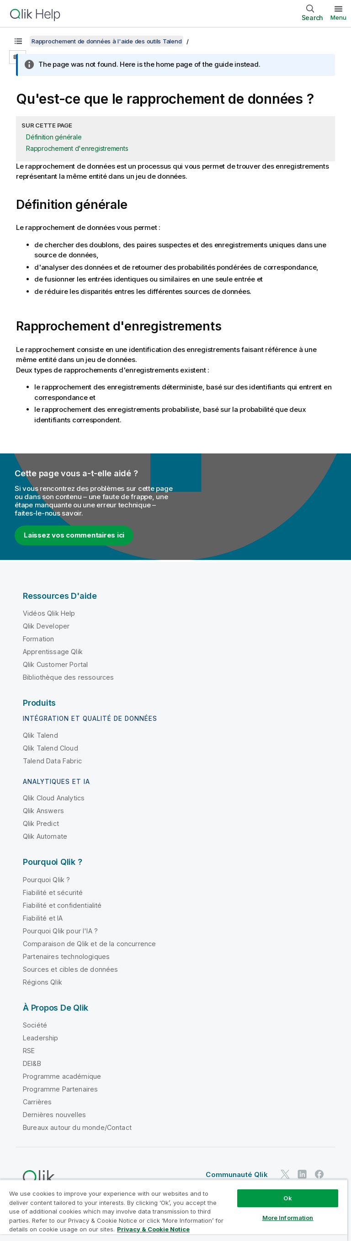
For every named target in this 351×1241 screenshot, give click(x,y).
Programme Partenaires (60, 1089)
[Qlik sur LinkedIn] (302, 1174)
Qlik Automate (45, 836)
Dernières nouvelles (54, 1114)
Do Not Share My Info (170, 1211)
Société (35, 1025)
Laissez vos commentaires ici (74, 535)
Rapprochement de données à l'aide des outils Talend (106, 41)
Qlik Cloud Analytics (54, 798)
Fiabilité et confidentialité (62, 905)
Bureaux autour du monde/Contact (77, 1127)
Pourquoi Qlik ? (46, 880)
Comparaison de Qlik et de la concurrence (89, 944)
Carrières (37, 1102)
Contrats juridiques (49, 1198)
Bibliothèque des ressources (68, 677)
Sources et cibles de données (70, 969)
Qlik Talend (40, 735)
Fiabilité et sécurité (53, 892)
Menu (338, 17)
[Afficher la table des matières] (18, 41)
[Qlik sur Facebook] (319, 1174)
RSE (29, 1051)
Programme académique (62, 1076)
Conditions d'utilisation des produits (141, 1198)
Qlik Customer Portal (55, 664)
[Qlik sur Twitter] (285, 1174)
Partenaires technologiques (66, 956)
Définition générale (53, 137)
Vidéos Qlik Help (49, 613)
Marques (114, 1211)
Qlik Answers (43, 811)
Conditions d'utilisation (54, 1211)
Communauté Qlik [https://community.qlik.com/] (236, 1174)
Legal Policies (226, 1198)
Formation (38, 639)
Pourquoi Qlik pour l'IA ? (60, 931)
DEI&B (32, 1063)
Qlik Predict (41, 823)
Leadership (40, 1038)
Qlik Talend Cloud (50, 748)
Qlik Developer (46, 626)
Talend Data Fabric (52, 761)
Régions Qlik (42, 982)
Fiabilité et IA (43, 918)
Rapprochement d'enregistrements (77, 148)
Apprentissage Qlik (53, 651)
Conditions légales (287, 1198)
